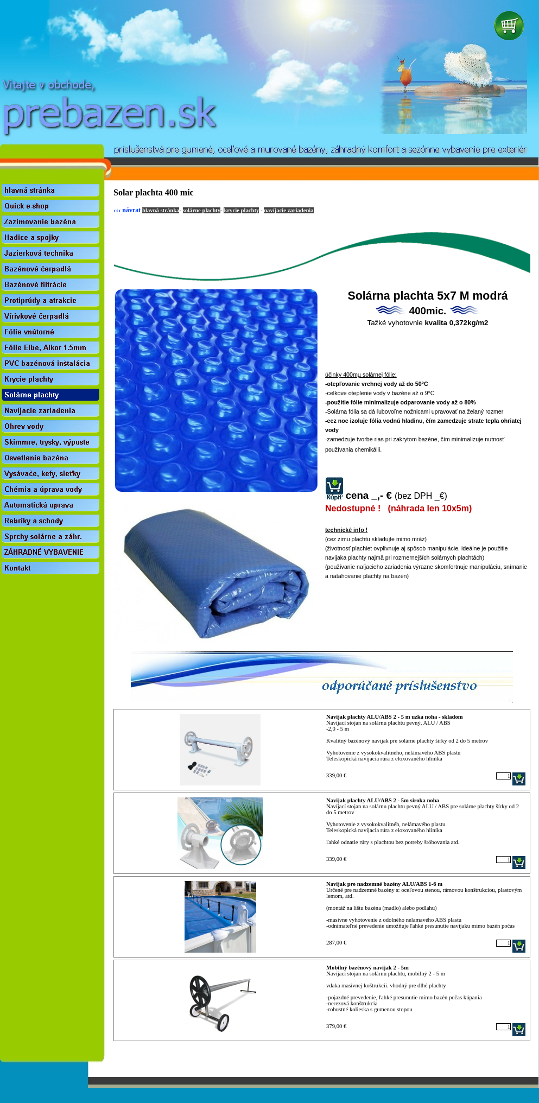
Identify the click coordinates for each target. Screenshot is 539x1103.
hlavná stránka (160, 210)
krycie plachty (241, 210)
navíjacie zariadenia (288, 210)
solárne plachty (202, 210)
